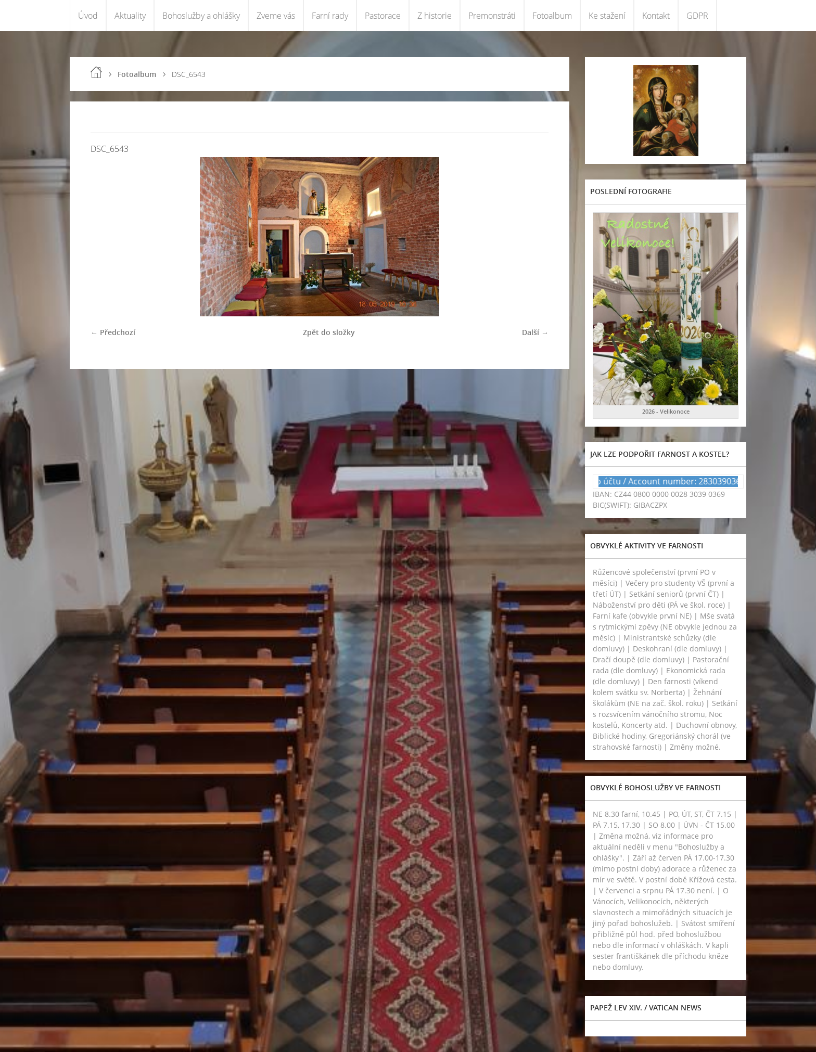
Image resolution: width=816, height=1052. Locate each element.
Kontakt (656, 15)
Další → (535, 332)
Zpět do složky (329, 332)
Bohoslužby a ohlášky (201, 15)
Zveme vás (276, 15)
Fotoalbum (552, 15)
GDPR (697, 15)
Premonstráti (492, 15)
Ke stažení (607, 15)
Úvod (88, 15)
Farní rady (330, 15)
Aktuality (130, 15)
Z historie (434, 15)
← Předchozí (113, 332)
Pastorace (383, 15)
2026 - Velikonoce (666, 411)
